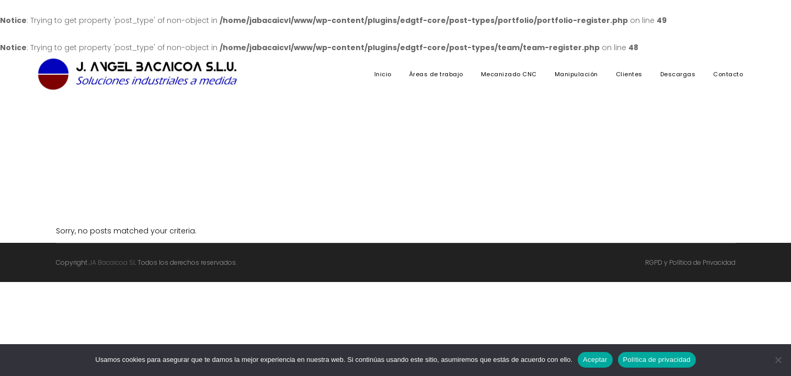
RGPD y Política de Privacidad (690, 262)
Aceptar (595, 359)
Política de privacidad (657, 359)
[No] (778, 360)
